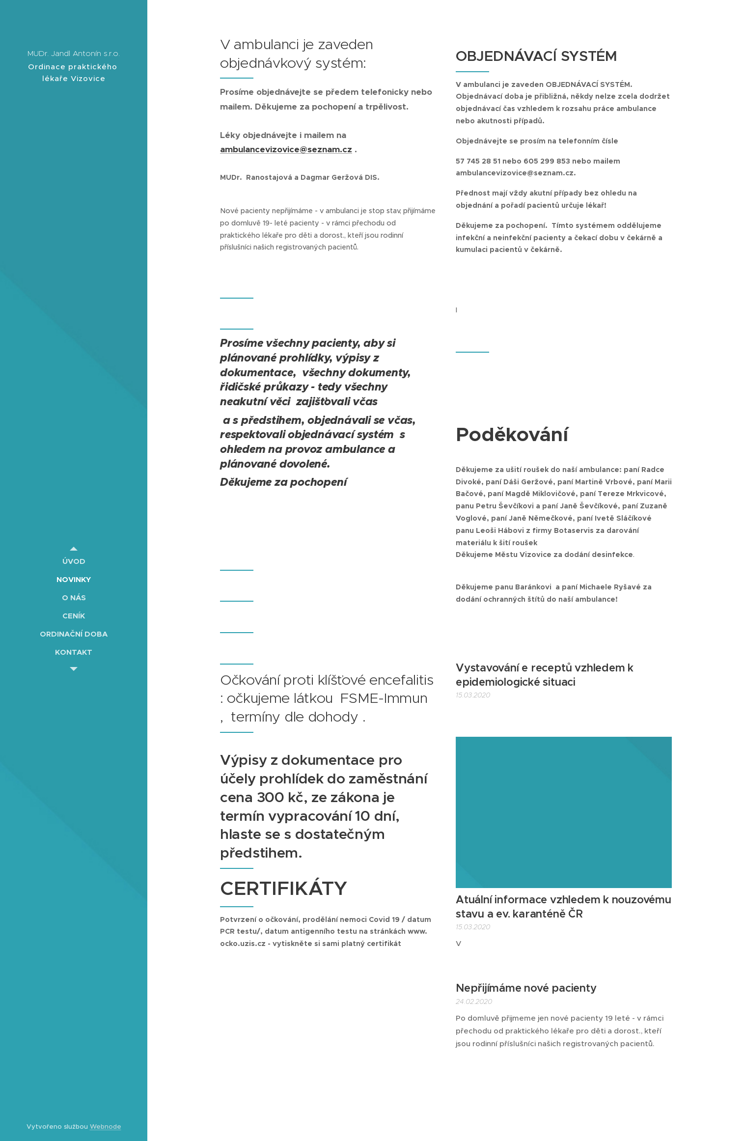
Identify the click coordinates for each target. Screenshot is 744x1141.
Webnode (105, 1126)
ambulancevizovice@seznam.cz (286, 149)
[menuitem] (73, 561)
